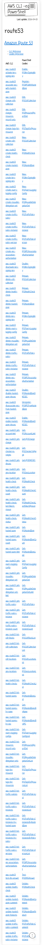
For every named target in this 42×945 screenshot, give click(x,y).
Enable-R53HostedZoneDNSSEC (29, 421)
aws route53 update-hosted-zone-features (12, 911)
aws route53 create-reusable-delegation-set (13, 202)
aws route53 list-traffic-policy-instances (12, 806)
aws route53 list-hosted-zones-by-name (12, 708)
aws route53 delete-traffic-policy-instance (12, 365)
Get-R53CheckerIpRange (29, 451)
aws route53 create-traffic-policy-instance (12, 227)
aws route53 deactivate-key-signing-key (12, 267)
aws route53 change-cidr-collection (11, 100)
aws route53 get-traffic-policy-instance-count (13, 625)
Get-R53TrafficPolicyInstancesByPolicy (29, 834)
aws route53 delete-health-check (11, 291)
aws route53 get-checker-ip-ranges (13, 451)
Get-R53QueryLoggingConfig (29, 564)
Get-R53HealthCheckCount (29, 490)
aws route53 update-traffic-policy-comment (12, 924)
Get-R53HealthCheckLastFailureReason (29, 502)
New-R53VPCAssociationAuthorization (29, 251)
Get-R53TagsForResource (29, 769)
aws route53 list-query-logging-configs (12, 733)
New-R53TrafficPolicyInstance (29, 227)
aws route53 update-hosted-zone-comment (12, 899)
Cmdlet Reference (16, 54)
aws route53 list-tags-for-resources (12, 782)
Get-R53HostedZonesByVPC (29, 720)
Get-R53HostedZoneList (29, 696)
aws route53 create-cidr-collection (11, 141)
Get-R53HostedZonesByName (29, 708)
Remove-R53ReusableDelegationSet (29, 341)
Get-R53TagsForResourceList (29, 782)
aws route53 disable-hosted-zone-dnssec (12, 393)
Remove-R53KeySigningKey (29, 316)
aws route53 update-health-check (12, 887)
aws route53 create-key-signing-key (11, 177)
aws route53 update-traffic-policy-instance (12, 936)
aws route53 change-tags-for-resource (12, 128)
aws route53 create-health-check (12, 153)
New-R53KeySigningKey (29, 177)
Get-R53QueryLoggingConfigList (29, 733)
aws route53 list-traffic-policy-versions (12, 850)
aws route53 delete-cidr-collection (11, 279)
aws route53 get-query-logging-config (13, 564)
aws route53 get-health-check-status (13, 518)
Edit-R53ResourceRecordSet (29, 113)
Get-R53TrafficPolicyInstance (29, 613)
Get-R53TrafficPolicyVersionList (29, 850)
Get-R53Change (28, 439)
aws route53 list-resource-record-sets (12, 745)
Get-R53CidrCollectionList (29, 647)
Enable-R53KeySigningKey (29, 72)
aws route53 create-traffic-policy (12, 214)
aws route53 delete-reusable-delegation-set (12, 341)
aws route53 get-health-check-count (13, 490)
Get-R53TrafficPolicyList (29, 794)
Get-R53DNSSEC (29, 460)
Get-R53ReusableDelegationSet (29, 576)
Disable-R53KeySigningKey (29, 267)
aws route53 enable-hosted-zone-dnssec (12, 421)
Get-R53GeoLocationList (29, 671)
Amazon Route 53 (18, 43)
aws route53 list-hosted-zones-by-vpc (12, 720)
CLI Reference (15, 51)
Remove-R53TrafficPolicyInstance (29, 365)
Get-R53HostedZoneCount (29, 539)
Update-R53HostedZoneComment (29, 899)
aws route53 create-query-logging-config (11, 190)
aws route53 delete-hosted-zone (12, 304)
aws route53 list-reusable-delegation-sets (12, 757)
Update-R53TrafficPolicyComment (29, 924)
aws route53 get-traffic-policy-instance (13, 613)
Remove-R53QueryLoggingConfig (29, 328)
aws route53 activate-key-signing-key (11, 72)
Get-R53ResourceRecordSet (29, 745)
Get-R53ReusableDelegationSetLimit (29, 588)
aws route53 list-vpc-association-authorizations (12, 862)
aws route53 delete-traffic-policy (11, 353)
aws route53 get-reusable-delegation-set (13, 576)
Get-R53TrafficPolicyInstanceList (29, 806)
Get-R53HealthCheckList (29, 683)
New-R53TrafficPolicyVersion (29, 239)
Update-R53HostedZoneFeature (29, 911)
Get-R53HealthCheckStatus (29, 518)
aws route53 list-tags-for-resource (12, 769)
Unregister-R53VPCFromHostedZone (29, 405)
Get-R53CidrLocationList (29, 659)
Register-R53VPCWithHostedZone (29, 85)
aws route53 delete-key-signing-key (11, 316)
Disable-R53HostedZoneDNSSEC (29, 393)
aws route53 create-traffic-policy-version (12, 239)
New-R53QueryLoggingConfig (29, 190)
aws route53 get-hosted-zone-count (13, 539)
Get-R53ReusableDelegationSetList (29, 757)
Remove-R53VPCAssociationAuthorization (29, 377)
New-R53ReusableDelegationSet (29, 202)
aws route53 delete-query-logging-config (11, 328)
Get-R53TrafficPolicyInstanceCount (29, 625)
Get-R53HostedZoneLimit (29, 552)
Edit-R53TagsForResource (29, 128)
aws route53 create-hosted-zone (12, 165)
